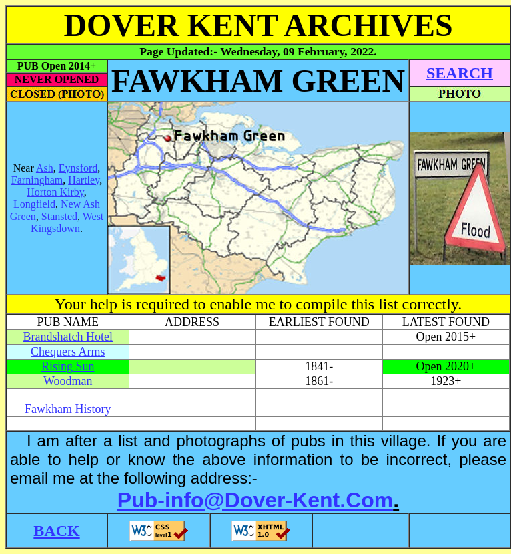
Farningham (37, 180)
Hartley (83, 180)
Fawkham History (68, 409)
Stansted (59, 216)
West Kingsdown (67, 222)
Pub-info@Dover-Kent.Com (255, 500)
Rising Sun (68, 366)
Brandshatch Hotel (68, 336)
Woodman (68, 381)
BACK (56, 530)
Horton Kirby (55, 192)
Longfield (34, 204)
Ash (44, 168)
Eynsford (78, 168)
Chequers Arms (68, 351)
